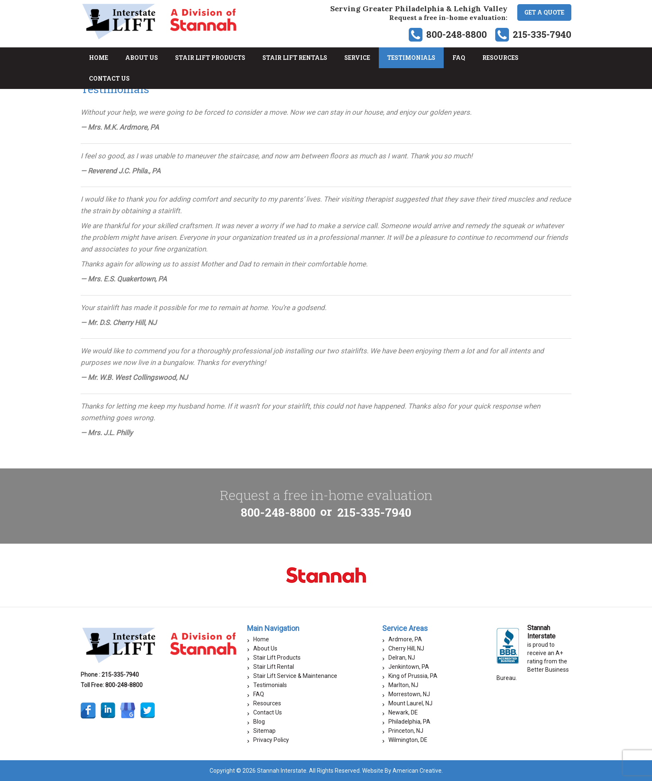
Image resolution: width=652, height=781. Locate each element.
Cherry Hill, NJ (406, 648)
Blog (259, 721)
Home (261, 639)
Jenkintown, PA (408, 666)
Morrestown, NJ (409, 694)
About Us (265, 648)
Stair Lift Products (277, 657)
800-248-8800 (456, 34)
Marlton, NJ (403, 685)
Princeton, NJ (405, 730)
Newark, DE (403, 712)
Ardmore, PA (405, 639)
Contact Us (267, 712)
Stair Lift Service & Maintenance (295, 676)
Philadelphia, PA (409, 721)
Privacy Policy (271, 740)
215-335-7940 (542, 34)
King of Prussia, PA (412, 676)
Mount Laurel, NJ (410, 703)
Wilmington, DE (407, 740)
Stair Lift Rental (273, 666)
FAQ (258, 694)
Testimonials (270, 685)
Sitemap (264, 730)
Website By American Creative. (402, 770)
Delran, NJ (401, 657)
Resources (267, 703)
